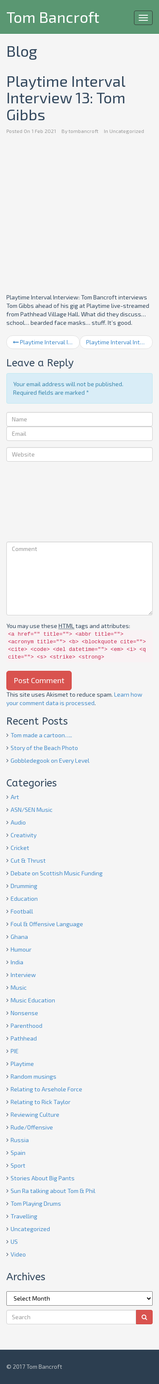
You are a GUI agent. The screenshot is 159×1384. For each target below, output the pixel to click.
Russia (20, 1139)
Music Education (33, 1000)
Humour (21, 949)
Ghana (19, 936)
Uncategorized (126, 131)
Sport (18, 1165)
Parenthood (26, 1025)
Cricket (20, 847)
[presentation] (41, 502)
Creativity (23, 835)
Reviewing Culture (35, 1114)
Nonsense (24, 1012)
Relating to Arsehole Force (46, 1089)
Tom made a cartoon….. (41, 735)
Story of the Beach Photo (44, 747)
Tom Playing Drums (36, 1203)
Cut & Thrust (28, 860)
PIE (15, 1051)
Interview (23, 974)
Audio (18, 822)
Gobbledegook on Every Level (50, 760)
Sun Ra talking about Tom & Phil (53, 1190)
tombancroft (83, 131)
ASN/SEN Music (32, 809)
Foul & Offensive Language (47, 923)
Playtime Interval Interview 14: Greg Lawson (119, 342)
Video (18, 1254)
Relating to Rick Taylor (40, 1101)
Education (24, 898)
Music (19, 987)
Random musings (33, 1076)
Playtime (22, 1063)
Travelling (24, 1216)
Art (15, 796)
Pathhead (24, 1038)
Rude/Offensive (32, 1127)
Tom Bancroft (52, 17)
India (17, 962)
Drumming (24, 885)
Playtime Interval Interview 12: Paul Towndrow (46, 342)
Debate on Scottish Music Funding (57, 873)
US (14, 1241)
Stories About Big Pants (43, 1178)
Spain (18, 1152)
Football (22, 911)
